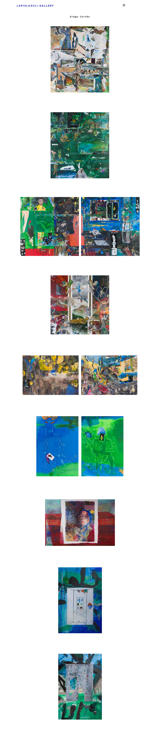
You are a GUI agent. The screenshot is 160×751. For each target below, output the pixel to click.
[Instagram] (123, 5)
